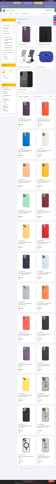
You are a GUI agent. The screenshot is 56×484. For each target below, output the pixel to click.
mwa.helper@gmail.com (7, 104)
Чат (51, 481)
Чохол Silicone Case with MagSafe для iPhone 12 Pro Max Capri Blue (25, 151)
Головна (5, 13)
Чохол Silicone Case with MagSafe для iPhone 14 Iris (25, 365)
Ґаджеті (4, 54)
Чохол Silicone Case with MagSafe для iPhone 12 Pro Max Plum (44, 212)
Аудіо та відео (6, 31)
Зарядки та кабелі (6, 33)
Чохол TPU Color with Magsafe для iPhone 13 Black (25, 457)
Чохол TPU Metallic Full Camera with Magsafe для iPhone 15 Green (43, 426)
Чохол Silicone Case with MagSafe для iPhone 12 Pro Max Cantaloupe (25, 182)
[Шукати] (42, 14)
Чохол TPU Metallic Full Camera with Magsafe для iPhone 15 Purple (43, 457)
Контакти (17, 13)
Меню (4, 23)
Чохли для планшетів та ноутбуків (43, 44)
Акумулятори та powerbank (6, 28)
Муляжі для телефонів (22, 89)
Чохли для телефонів (22, 44)
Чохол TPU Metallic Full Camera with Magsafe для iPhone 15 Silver (43, 396)
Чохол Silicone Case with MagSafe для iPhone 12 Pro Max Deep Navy (25, 273)
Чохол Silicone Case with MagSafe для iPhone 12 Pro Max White (44, 151)
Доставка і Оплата (24, 13)
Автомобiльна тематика (7, 50)
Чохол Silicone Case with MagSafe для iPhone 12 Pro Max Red (44, 243)
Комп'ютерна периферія (7, 52)
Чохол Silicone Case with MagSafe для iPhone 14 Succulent (25, 304)
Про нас (10, 13)
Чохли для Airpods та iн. (8, 45)
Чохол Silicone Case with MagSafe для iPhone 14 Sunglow (25, 243)
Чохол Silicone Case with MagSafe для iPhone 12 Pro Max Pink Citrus (25, 335)
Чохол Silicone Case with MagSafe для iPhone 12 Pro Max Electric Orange (44, 120)
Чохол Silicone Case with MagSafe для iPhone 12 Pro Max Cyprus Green (44, 365)
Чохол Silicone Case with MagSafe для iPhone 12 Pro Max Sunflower (44, 182)
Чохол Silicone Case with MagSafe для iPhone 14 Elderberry (25, 426)
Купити (19, 126)
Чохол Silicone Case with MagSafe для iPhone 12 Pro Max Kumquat (44, 304)
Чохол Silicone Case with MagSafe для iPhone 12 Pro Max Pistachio (25, 212)
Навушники (5, 56)
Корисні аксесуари (6, 25)
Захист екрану (6, 58)
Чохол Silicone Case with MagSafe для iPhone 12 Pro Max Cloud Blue (44, 273)
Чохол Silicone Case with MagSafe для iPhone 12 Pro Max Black (44, 335)
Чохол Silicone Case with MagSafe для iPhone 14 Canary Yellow (25, 396)
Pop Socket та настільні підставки (8, 43)
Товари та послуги (22, 19)
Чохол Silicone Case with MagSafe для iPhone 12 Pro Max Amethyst (25, 120)
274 (26, 468)
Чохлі (4, 35)
